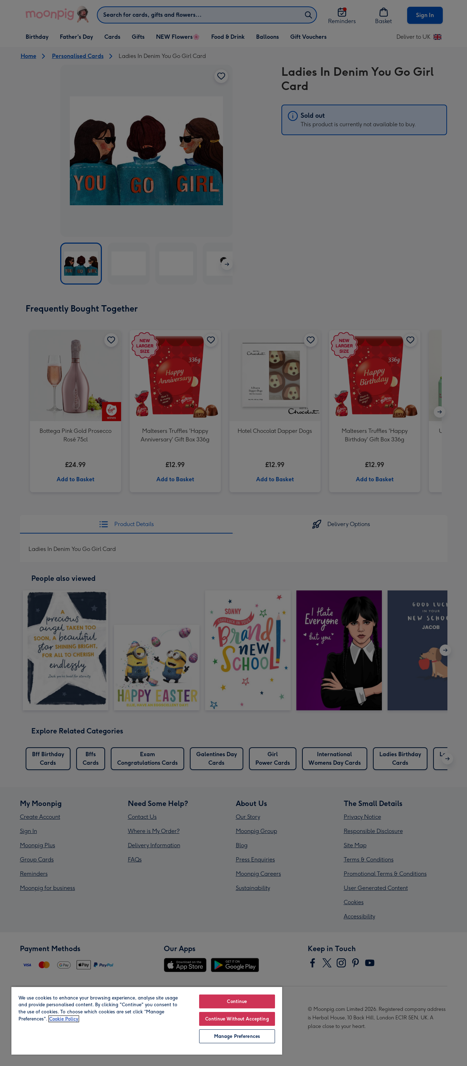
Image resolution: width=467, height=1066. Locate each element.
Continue (237, 1001)
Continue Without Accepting (237, 1019)
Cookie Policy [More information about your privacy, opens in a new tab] (63, 1019)
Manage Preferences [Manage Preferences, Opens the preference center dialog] (237, 1036)
